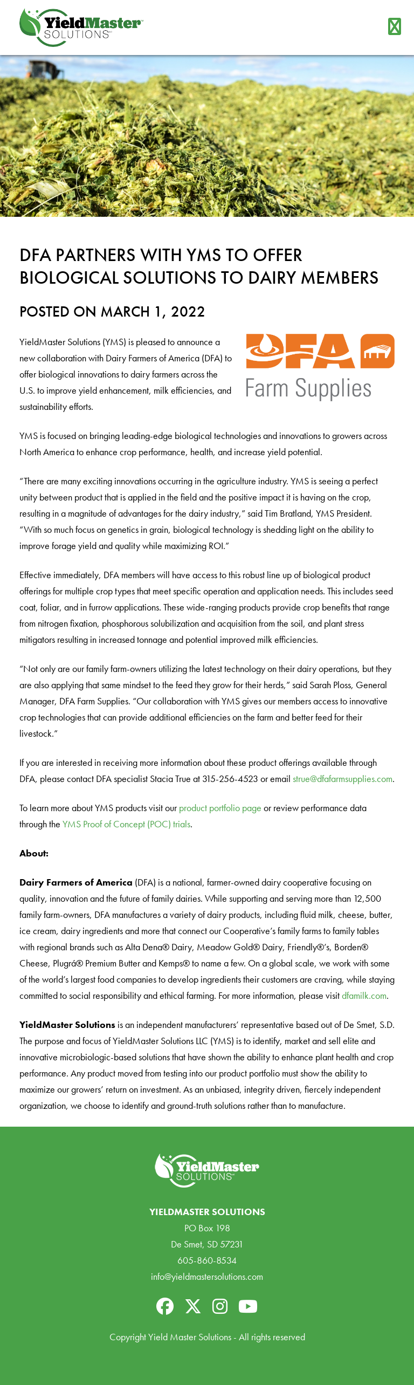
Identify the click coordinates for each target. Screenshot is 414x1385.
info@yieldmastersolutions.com (207, 1276)
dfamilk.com (364, 995)
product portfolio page (220, 807)
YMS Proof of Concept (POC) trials (126, 824)
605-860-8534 (207, 1260)
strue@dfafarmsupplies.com (342, 778)
